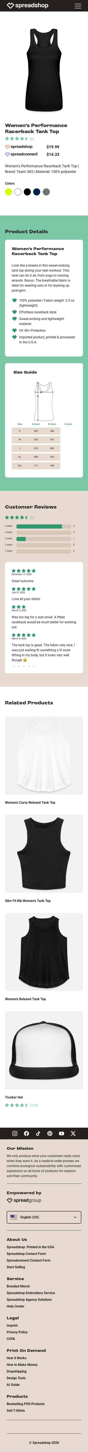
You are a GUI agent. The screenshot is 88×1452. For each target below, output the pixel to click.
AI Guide (13, 1385)
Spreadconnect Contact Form (28, 1260)
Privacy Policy (17, 1332)
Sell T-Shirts (16, 1411)
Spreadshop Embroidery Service (31, 1293)
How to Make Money (22, 1365)
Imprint (12, 1325)
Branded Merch (18, 1286)
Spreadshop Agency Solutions (29, 1300)
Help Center (15, 1306)
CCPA (11, 1339)
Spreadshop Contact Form (26, 1254)
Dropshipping (16, 1371)
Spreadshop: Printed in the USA (30, 1247)
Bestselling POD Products (26, 1404)
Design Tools (16, 1378)
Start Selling (16, 1267)
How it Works (16, 1358)
